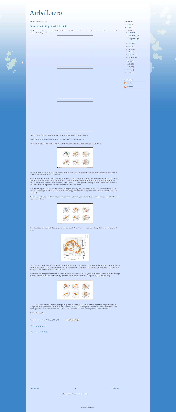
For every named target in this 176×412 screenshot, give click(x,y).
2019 (128, 64)
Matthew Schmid (47, 31)
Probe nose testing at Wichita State (134, 39)
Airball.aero (46, 12)
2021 (128, 30)
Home (75, 389)
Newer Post (35, 389)
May (130, 52)
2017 (128, 70)
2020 (128, 61)
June (130, 49)
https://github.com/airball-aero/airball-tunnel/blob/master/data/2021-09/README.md (57, 139)
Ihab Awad (130, 83)
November (132, 32)
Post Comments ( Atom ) (80, 394)
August (131, 43)
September (132, 35)
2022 (128, 27)
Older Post (115, 389)
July (130, 46)
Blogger (91, 407)
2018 (128, 67)
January (131, 57)
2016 (128, 72)
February (132, 55)
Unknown (130, 87)
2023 (128, 24)
